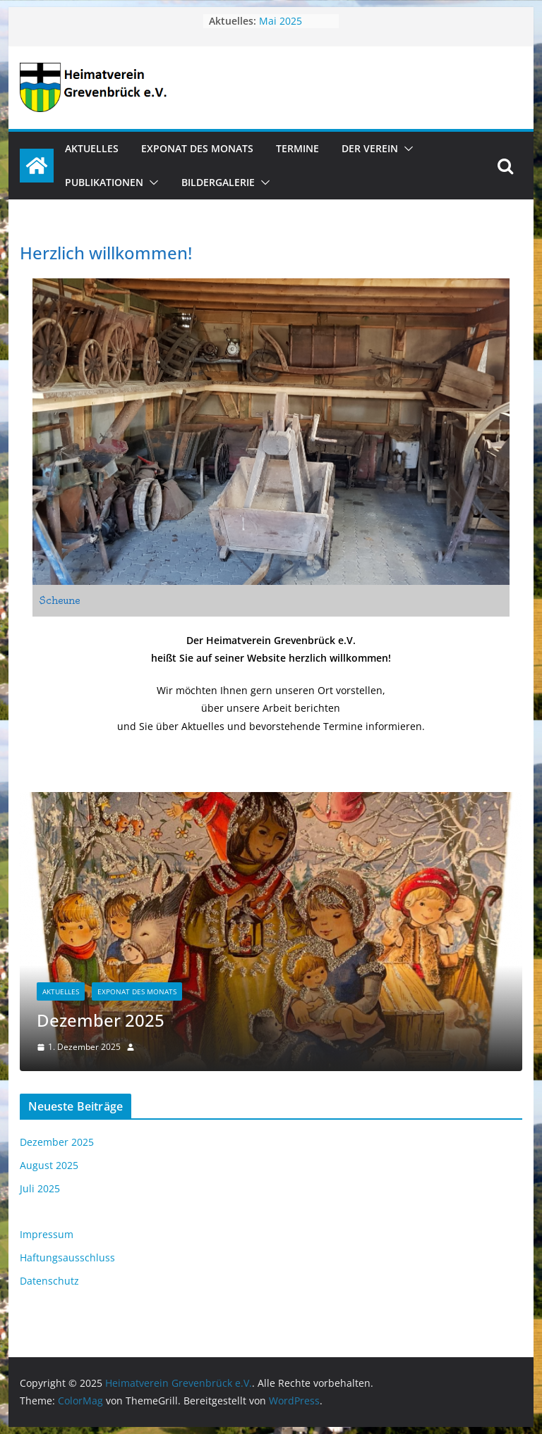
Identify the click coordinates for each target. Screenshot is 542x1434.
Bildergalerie (218, 182)
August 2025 (49, 1165)
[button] (406, 149)
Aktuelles (92, 148)
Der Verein (370, 148)
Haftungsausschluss (67, 1257)
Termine (297, 148)
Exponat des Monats (197, 148)
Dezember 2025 (100, 1020)
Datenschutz (49, 1280)
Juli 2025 (40, 1188)
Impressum (46, 1234)
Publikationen (104, 182)
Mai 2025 (280, 20)
